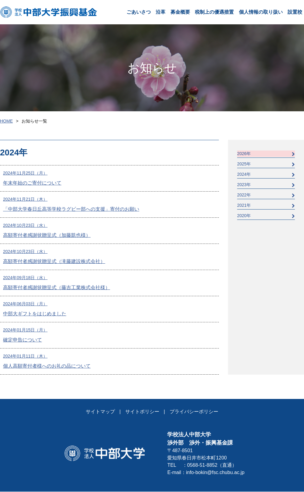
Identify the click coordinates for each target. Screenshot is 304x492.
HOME (6, 121)
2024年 (266, 174)
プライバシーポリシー (194, 411)
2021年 (266, 205)
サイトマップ (100, 411)
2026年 (266, 153)
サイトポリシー (142, 411)
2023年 (266, 184)
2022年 (266, 195)
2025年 (266, 164)
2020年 (266, 215)
